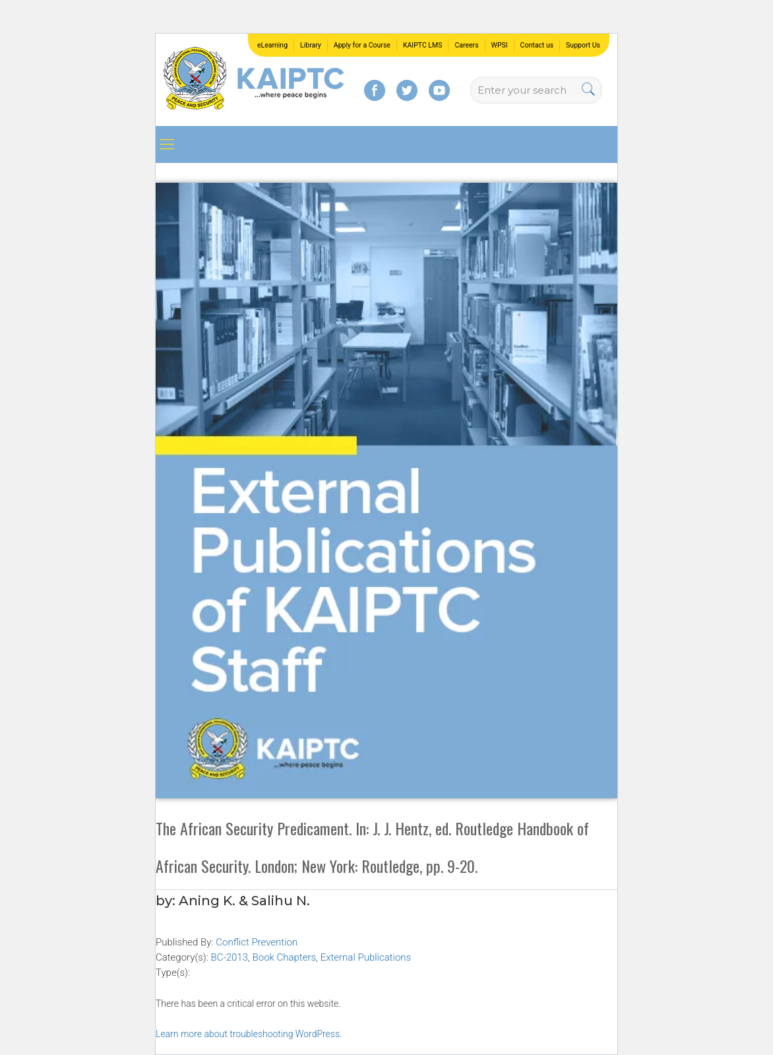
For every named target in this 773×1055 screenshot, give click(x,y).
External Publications (366, 957)
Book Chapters (285, 957)
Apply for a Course (362, 45)
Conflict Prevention (256, 942)
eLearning (272, 45)
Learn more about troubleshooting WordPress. (249, 1034)
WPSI (499, 45)
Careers (466, 45)
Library (310, 45)
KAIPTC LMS (423, 45)
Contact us (537, 45)
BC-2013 (229, 957)
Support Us (583, 45)
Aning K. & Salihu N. (244, 901)
